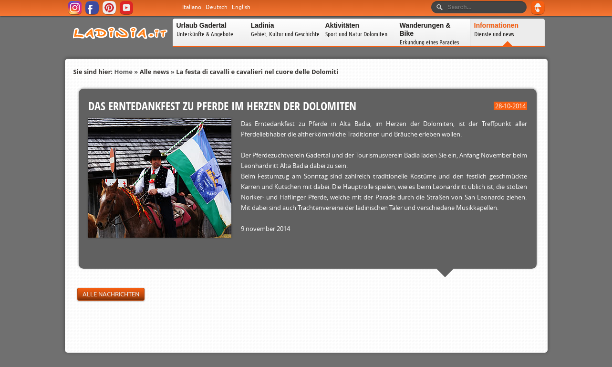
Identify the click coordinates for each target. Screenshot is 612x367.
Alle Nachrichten (111, 294)
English (241, 7)
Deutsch (217, 7)
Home (123, 71)
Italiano (191, 7)
